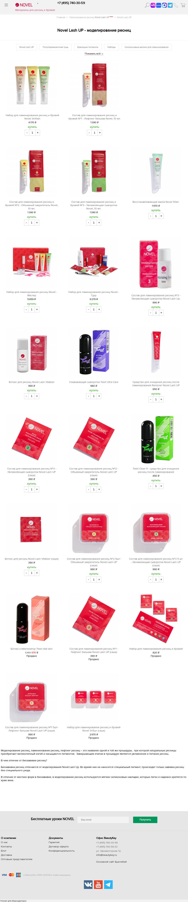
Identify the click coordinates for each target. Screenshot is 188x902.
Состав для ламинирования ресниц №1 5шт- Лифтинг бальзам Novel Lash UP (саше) (31, 729)
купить (32, 127)
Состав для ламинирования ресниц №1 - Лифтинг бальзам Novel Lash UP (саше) (94, 650)
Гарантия (54, 842)
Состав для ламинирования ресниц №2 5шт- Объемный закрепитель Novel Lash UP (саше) (94, 562)
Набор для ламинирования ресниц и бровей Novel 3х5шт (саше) (93, 729)
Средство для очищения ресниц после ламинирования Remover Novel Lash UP (156, 383)
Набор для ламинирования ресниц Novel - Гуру (93, 293)
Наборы (111, 47)
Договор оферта (58, 846)
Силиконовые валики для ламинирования (147, 47)
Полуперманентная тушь (55, 47)
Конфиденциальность (62, 851)
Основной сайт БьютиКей (111, 862)
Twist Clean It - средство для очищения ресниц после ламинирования (156, 470)
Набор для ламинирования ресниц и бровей (156, 649)
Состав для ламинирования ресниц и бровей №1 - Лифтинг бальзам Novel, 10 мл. (94, 117)
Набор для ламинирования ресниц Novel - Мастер (31, 293)
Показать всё (93, 53)
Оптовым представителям (16, 859)
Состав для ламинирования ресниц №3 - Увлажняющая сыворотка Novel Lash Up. (155, 297)
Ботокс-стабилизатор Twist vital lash (32, 649)
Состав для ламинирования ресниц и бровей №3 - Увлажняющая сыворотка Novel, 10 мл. (93, 205)
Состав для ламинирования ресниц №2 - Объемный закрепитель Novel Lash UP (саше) (93, 472)
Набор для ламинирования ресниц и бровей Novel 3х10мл (32, 117)
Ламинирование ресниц (91, 17)
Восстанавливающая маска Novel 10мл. (156, 202)
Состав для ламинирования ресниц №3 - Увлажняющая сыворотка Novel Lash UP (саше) (31, 472)
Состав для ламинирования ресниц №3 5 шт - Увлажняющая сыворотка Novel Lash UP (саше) (156, 562)
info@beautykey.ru (106, 855)
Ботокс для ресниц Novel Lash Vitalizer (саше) (31, 559)
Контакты (6, 846)
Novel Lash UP (124, 17)
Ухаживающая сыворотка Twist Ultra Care (93, 382)
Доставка (6, 855)
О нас (4, 842)
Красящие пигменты (87, 47)
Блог (3, 851)
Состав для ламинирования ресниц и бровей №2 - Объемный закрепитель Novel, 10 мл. (31, 205)
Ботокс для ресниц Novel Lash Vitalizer (32, 382)
